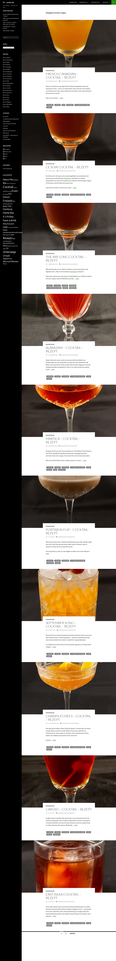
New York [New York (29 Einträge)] (5, 235)
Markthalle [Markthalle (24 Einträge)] (15, 227)
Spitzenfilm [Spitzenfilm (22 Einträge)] (15, 246)
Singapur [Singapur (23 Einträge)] (9, 246)
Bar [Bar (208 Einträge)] (5, 183)
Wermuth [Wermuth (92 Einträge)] (7, 261)
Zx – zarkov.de (8, 2)
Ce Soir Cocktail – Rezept (67, 167)
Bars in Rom (6, 99)
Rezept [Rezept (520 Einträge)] (7, 238)
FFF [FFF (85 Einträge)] (10, 194)
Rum (55, 469)
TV (4, 158)
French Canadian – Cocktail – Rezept (62, 75)
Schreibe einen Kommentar (69, 81)
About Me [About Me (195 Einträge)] (8, 179)
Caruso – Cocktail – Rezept (69, 809)
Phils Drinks (6, 133)
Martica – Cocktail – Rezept (63, 440)
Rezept (49, 107)
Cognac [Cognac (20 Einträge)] (15, 187)
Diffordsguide (6, 121)
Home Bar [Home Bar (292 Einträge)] (8, 212)
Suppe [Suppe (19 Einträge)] (4, 248)
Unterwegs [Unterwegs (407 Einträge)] (9, 251)
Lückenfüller (95, 2)
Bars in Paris (6, 95)
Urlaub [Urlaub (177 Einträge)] (6, 255)
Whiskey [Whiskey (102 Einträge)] (14, 261)
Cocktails (6, 149)
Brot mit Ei (5, 116)
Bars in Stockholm (7, 104)
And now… (106, 2)
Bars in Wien (6, 106)
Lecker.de (5, 126)
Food (5, 154)
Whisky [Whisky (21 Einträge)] (5, 263)
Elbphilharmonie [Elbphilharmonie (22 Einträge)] (7, 191)
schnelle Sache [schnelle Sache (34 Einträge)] (7, 241)
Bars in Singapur (7, 102)
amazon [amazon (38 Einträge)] (15, 180)
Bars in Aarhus (6, 57)
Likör (88, 194)
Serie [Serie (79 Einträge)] (5, 246)
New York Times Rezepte (9, 130)
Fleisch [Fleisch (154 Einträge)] (6, 197)
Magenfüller (83, 2)
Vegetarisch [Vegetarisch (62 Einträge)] (7, 259)
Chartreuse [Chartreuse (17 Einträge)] (13, 183)
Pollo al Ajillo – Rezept (8, 30)
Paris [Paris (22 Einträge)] (10, 235)
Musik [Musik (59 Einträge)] (5, 230)
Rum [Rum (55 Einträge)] (13, 238)
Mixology (5, 128)
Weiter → (73, 933)
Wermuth (73, 288)
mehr (61, 98)
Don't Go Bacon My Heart (9, 123)
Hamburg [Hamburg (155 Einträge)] (7, 209)
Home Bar (70, 105)
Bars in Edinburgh (7, 71)
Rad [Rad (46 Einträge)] (12, 235)
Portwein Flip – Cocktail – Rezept (68, 531)
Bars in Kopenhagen (8, 83)
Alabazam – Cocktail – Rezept (64, 349)
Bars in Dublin (6, 69)
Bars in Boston (6, 64)
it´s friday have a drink (82, 105)
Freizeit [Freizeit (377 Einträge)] (7, 200)
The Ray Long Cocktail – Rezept (66, 258)
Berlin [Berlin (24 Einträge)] (8, 183)
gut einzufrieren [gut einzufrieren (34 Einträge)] (8, 204)
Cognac (57, 105)
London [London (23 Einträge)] (10, 227)
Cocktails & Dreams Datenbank (11, 119)
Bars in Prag (6, 97)
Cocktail (50, 105)
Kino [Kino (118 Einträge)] (5, 223)
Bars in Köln (6, 81)
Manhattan (67, 178)
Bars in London (7, 88)
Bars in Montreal (7, 90)
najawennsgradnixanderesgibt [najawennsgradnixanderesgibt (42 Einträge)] (12, 232)
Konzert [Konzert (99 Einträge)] (10, 224)
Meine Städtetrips (7, 168)
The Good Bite (6, 139)
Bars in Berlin (6, 62)
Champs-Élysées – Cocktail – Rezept (68, 718)
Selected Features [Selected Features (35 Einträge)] (8, 243)
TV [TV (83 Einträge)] (7, 248)
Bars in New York (7, 92)
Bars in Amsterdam (8, 60)
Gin (64, 105)
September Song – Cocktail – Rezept (61, 624)
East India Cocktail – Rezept (63, 896)
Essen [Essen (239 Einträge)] (15, 190)
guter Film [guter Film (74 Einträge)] (7, 206)
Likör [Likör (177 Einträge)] (5, 227)
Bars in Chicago (7, 67)
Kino (5, 156)
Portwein (50, 563)
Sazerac (52, 178)
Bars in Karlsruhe (7, 78)
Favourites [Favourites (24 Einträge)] (5, 194)
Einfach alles (7, 151)
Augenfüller (73, 2)
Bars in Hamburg (7, 76)
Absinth (49, 285)
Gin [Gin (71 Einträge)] (13, 201)
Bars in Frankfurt (7, 74)
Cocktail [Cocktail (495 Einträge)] (8, 187)
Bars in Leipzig (6, 85)
